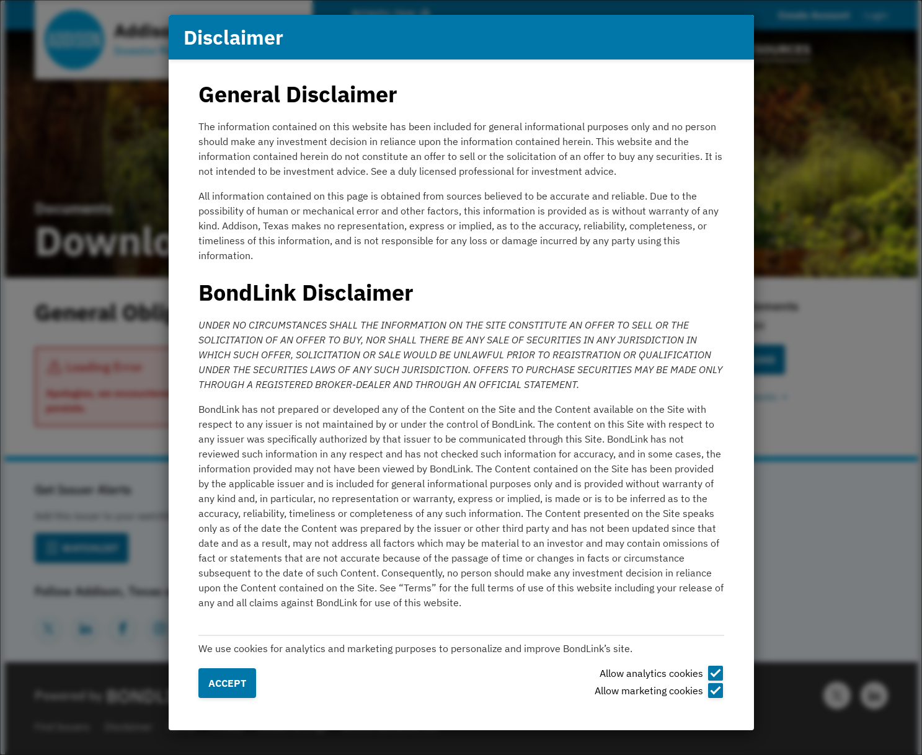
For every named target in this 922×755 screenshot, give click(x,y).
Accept (227, 683)
